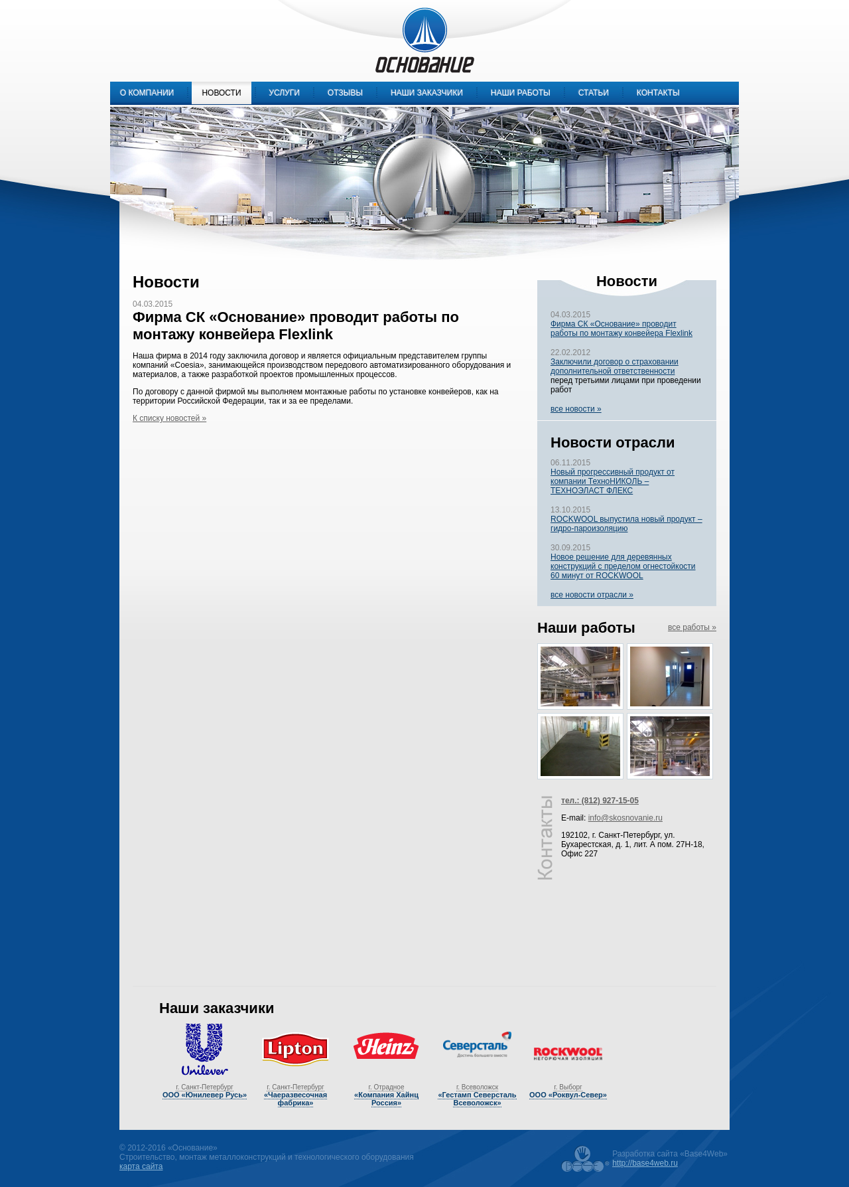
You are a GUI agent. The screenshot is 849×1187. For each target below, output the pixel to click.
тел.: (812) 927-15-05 (600, 800)
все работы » (692, 627)
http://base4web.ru (645, 1163)
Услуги (284, 93)
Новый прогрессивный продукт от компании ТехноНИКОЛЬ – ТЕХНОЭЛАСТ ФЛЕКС (613, 481)
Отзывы (345, 93)
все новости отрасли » (592, 594)
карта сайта (141, 1166)
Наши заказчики (427, 93)
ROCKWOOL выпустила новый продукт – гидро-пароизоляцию (626, 523)
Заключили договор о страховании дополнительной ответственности (615, 366)
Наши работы (521, 93)
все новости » (576, 409)
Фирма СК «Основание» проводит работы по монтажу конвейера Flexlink (621, 328)
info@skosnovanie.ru (625, 818)
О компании (147, 93)
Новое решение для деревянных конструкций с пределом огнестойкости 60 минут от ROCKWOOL (623, 566)
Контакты (658, 93)
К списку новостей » (169, 418)
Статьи (593, 93)
